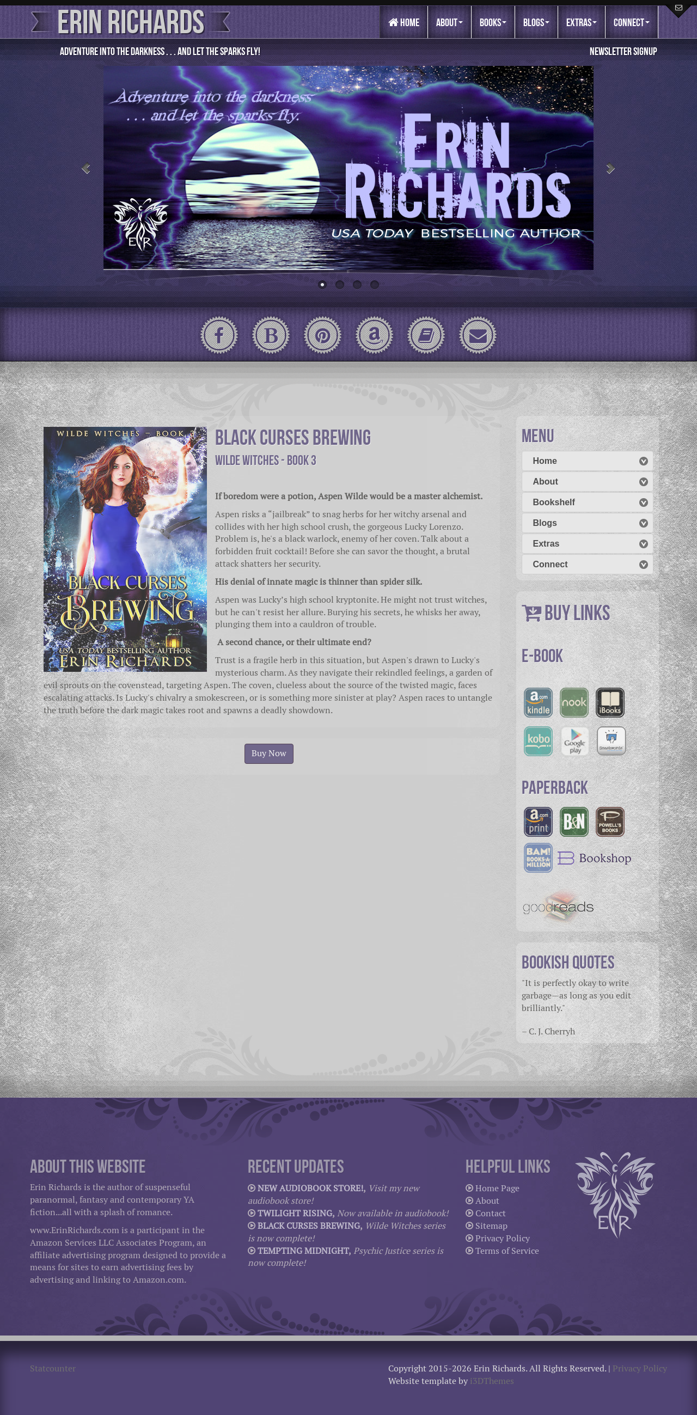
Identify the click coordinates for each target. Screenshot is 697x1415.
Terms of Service (507, 1251)
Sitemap (491, 1226)
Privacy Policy (502, 1238)
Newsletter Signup (623, 51)
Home (403, 22)
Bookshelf (554, 502)
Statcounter (53, 1368)
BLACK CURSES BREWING (309, 1226)
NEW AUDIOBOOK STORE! (310, 1188)
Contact (490, 1213)
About (449, 22)
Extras (581, 22)
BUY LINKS (577, 612)
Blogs (536, 22)
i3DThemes (492, 1381)
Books (493, 22)
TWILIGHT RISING (295, 1213)
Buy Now (269, 753)
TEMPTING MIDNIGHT (303, 1251)
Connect (632, 22)
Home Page (497, 1188)
